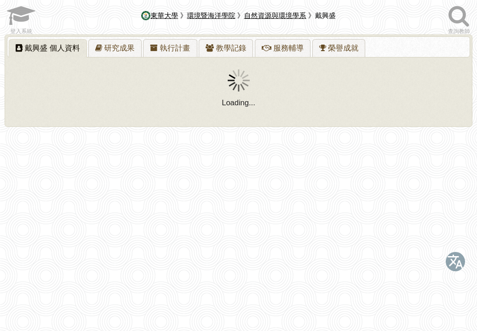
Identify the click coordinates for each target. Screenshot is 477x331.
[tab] (48, 48)
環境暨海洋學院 (211, 15)
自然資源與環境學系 (275, 15)
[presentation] (115, 48)
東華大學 (159, 15)
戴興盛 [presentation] (48, 48)
